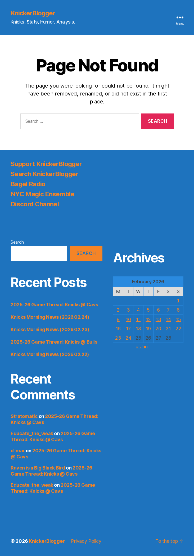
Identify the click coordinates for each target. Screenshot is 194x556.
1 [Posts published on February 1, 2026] (178, 300)
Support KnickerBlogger (46, 164)
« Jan (142, 346)
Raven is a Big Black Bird (38, 468)
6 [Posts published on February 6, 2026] (158, 310)
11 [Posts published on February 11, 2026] (138, 319)
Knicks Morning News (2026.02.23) (50, 329)
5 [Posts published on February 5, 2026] (148, 310)
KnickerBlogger (33, 13)
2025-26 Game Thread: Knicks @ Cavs (54, 304)
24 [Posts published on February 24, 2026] (128, 338)
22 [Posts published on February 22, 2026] (178, 328)
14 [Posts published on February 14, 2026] (168, 319)
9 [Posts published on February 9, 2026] (118, 319)
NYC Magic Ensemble (42, 194)
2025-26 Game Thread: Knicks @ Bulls (54, 342)
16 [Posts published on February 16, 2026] (118, 328)
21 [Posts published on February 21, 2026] (168, 328)
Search (17, 242)
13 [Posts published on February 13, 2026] (158, 319)
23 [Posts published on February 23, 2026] (118, 338)
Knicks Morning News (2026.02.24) (50, 317)
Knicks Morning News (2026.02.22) (50, 354)
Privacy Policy (86, 541)
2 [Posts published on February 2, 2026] (118, 310)
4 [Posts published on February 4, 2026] (138, 310)
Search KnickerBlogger (44, 174)
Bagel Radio (28, 184)
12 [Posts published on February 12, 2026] (148, 319)
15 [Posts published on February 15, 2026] (178, 319)
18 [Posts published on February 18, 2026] (138, 328)
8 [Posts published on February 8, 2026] (178, 310)
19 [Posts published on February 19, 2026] (148, 328)
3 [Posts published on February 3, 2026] (128, 310)
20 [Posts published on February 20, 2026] (158, 328)
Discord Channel (35, 204)
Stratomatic (24, 416)
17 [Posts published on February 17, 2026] (128, 328)
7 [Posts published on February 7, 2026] (168, 310)
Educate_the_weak (32, 433)
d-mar (18, 450)
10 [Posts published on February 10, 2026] (128, 319)
